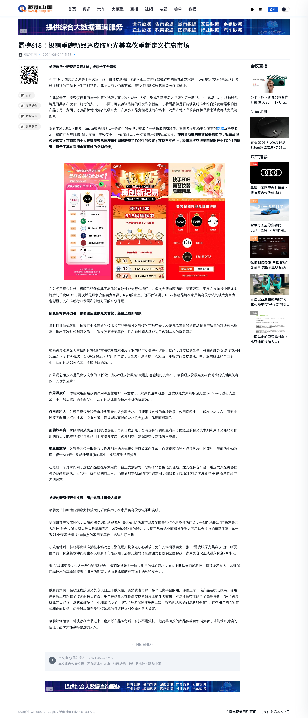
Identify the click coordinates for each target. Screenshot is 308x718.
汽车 (101, 9)
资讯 (87, 9)
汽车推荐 (259, 157)
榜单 (178, 9)
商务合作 (28, 105)
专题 (163, 9)
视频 (149, 9)
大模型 (118, 9)
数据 (192, 9)
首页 (72, 9)
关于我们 (28, 126)
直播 (134, 9)
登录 (273, 9)
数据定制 (28, 116)
